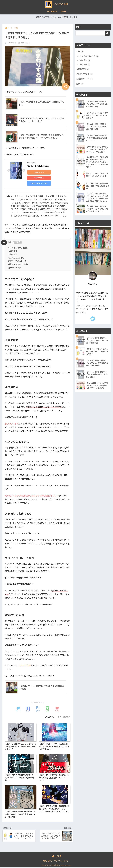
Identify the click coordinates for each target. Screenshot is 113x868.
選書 (80, 84)
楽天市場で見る (37, 178)
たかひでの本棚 (57, 4)
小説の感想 (65, 717)
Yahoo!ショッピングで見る (37, 183)
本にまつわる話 (84, 74)
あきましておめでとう (17, 261)
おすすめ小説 (52, 11)
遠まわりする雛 (14, 268)
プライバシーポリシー (62, 861)
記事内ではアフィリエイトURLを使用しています (56, 17)
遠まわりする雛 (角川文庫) (38, 166)
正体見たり (12, 255)
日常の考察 (82, 69)
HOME (56, 856)
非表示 (17, 242)
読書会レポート (84, 79)
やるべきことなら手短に (18, 248)
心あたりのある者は (16, 258)
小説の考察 (84, 64)
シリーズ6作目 (24, 666)
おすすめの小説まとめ (89, 56)
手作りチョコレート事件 (18, 264)
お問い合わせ (47, 861)
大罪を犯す (12, 251)
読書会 (63, 11)
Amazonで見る (37, 172)
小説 (57, 717)
